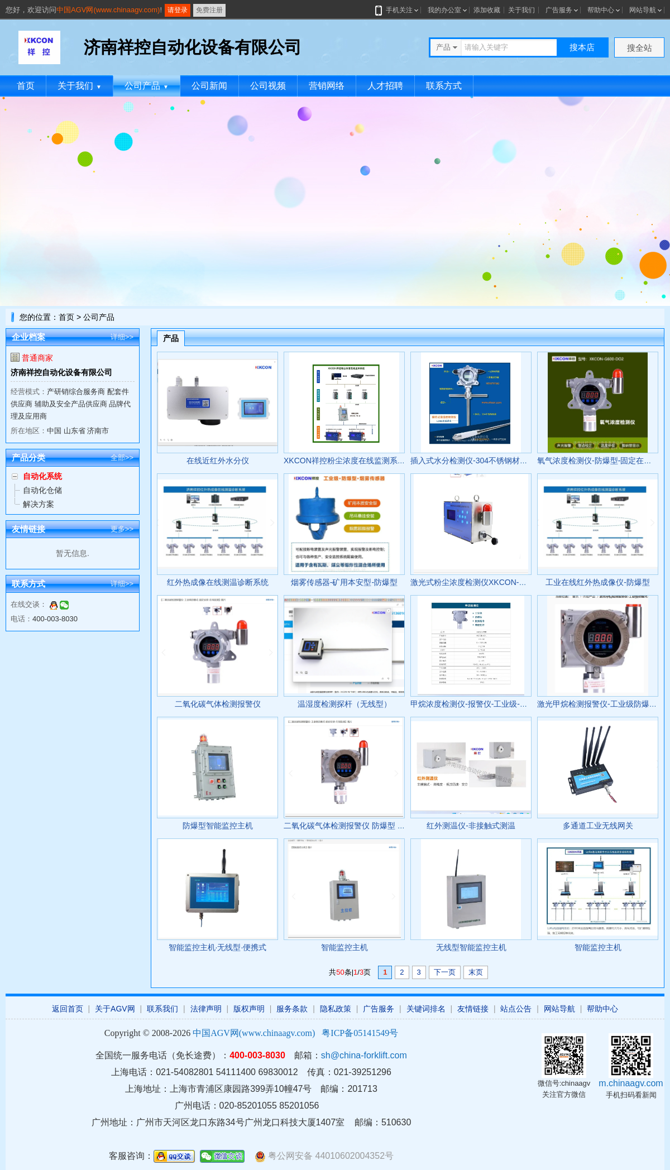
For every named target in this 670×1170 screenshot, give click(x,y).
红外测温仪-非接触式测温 (471, 825)
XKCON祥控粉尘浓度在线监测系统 (344, 460)
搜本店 (582, 47)
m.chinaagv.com (631, 1083)
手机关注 (397, 10)
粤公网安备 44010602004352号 (324, 1156)
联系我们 (162, 1008)
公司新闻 (209, 85)
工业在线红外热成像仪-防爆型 (597, 582)
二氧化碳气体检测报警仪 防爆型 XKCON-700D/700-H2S (382, 825)
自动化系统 (42, 476)
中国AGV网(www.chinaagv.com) (108, 10)
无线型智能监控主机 (471, 947)
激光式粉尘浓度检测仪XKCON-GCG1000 (482, 582)
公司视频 (268, 85)
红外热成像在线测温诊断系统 (218, 582)
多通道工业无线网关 (598, 825)
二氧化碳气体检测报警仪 (218, 703)
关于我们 (521, 10)
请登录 (178, 10)
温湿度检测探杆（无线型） (344, 703)
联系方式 (444, 85)
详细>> (122, 337)
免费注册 (209, 10)
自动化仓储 (42, 490)
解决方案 (38, 504)
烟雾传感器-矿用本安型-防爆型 (344, 582)
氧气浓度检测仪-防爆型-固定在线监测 (602, 460)
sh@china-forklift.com (364, 1055)
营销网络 (326, 85)
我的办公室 (444, 10)
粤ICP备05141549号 (360, 1033)
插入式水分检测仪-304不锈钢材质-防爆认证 (486, 460)
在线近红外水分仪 (217, 460)
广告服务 (558, 10)
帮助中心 (600, 10)
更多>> (122, 529)
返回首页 (67, 1008)
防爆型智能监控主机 (218, 825)
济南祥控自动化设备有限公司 (61, 372)
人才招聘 (385, 85)
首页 (26, 85)
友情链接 (473, 1008)
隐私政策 (335, 1008)
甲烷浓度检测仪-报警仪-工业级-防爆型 (476, 703)
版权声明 (249, 1008)
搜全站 (639, 47)
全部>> (122, 457)
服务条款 (292, 1008)
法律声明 (206, 1008)
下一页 (445, 972)
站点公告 (516, 1008)
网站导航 (642, 10)
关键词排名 (426, 1008)
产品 (171, 338)
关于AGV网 (115, 1008)
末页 (475, 972)
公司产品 (147, 85)
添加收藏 (486, 10)
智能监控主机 (344, 947)
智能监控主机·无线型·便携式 (218, 947)
